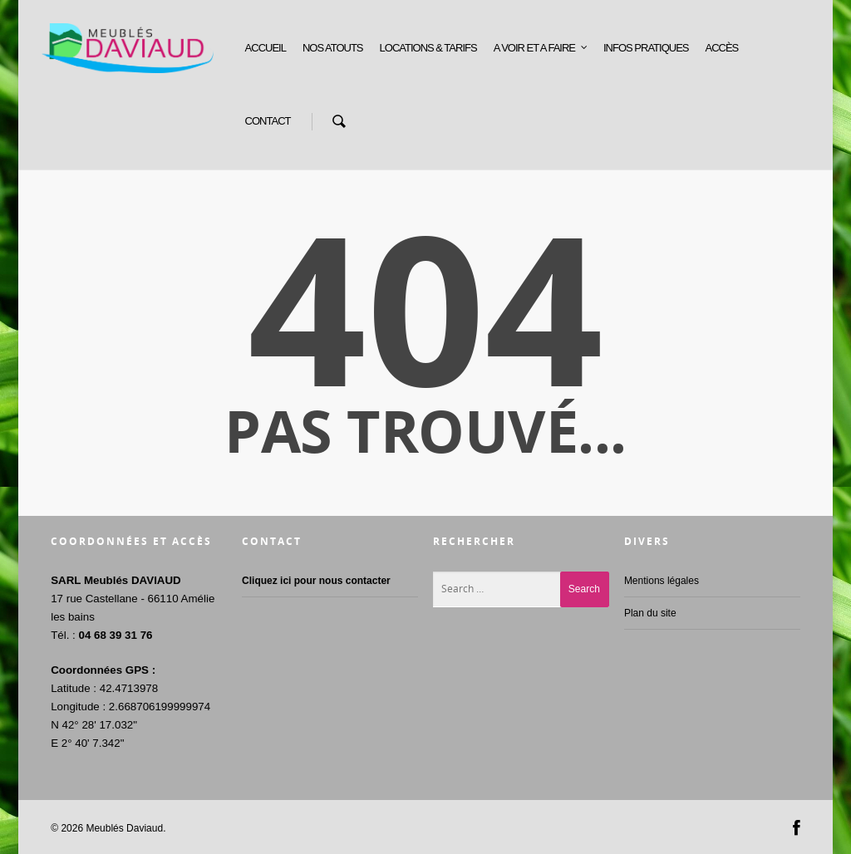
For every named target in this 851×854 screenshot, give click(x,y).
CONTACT (268, 121)
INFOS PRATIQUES (646, 48)
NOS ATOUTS (333, 48)
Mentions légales (661, 581)
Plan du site (650, 613)
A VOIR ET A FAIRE (541, 48)
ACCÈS (722, 48)
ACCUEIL (265, 48)
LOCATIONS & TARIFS (428, 48)
